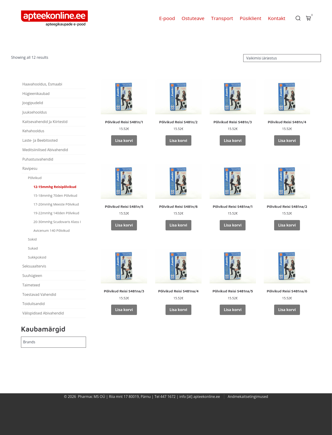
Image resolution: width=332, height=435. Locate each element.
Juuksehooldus (34, 112)
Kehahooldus (33, 130)
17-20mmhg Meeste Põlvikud (56, 204)
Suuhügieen (32, 275)
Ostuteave (193, 18)
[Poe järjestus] (282, 58)
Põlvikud (35, 177)
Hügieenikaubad (36, 93)
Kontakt (276, 18)
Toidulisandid (33, 303)
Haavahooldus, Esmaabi (42, 84)
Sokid (32, 239)
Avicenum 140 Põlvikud (51, 230)
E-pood (167, 18)
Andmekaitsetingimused (248, 396)
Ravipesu (29, 168)
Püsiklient (250, 18)
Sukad (33, 248)
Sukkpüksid (37, 257)
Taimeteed (31, 285)
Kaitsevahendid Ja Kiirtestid (45, 121)
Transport (222, 18)
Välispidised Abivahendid (43, 313)
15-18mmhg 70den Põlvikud (55, 195)
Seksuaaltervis (34, 266)
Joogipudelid (32, 102)
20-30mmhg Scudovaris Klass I (57, 221)
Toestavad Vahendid (39, 294)
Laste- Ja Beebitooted (40, 140)
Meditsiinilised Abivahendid (45, 149)
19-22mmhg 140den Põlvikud (56, 213)
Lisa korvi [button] (124, 140)
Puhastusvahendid (37, 159)
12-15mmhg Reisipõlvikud (54, 186)
